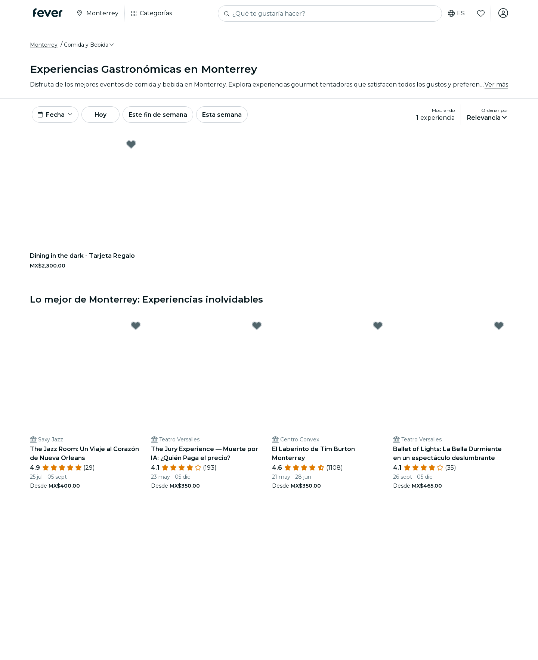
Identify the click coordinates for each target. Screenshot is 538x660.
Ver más (496, 85)
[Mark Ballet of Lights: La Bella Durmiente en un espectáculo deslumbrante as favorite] (499, 328)
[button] (89, 46)
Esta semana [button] (228, 116)
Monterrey (44, 46)
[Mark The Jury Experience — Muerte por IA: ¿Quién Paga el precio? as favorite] (257, 328)
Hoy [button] (104, 116)
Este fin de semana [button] (163, 116)
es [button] (455, 13)
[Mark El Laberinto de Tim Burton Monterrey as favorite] (378, 328)
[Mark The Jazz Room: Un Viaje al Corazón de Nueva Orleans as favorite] (135, 328)
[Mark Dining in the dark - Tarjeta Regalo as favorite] (131, 147)
